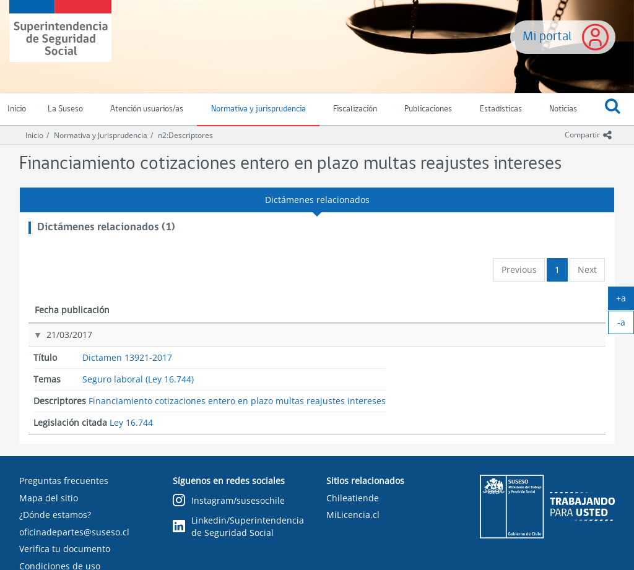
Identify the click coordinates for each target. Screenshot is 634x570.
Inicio (34, 135)
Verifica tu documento (64, 549)
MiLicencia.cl (353, 514)
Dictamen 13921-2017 (187, 334)
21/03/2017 (56, 334)
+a (625, 300)
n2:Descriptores (185, 135)
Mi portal (547, 36)
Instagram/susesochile (229, 501)
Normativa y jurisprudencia (258, 109)
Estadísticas (501, 109)
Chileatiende (352, 498)
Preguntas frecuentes (63, 480)
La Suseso (65, 109)
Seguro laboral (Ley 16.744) (306, 341)
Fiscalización (355, 109)
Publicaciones (428, 109)
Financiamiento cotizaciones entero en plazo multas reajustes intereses (424, 352)
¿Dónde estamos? (55, 514)
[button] (613, 109)
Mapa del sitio (48, 498)
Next (587, 269)
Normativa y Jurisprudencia (100, 135)
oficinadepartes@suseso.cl (74, 532)
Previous (519, 269)
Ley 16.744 (524, 335)
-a (626, 325)
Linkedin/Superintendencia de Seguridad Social (238, 526)
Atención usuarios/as (146, 109)
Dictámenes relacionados (317, 199)
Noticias (563, 109)
